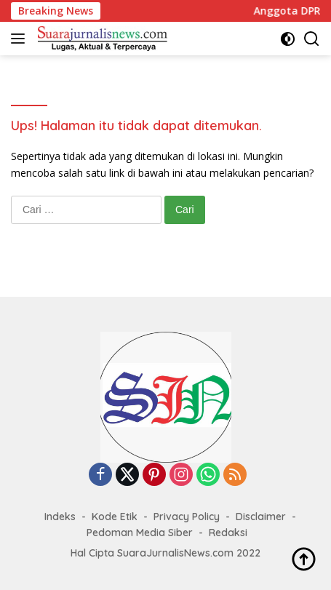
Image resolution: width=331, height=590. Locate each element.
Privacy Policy (186, 516)
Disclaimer (261, 516)
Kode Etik (114, 516)
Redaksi (228, 532)
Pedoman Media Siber (140, 532)
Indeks (60, 516)
